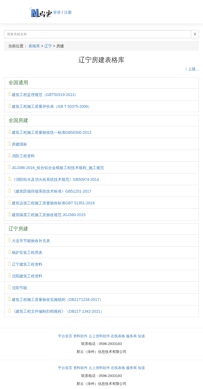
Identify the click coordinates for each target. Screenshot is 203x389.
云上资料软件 (99, 336)
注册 (68, 12)
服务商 (131, 336)
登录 (57, 12)
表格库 (34, 46)
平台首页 (65, 336)
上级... (192, 69)
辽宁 (48, 46)
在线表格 (118, 336)
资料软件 (80, 336)
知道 (141, 336)
